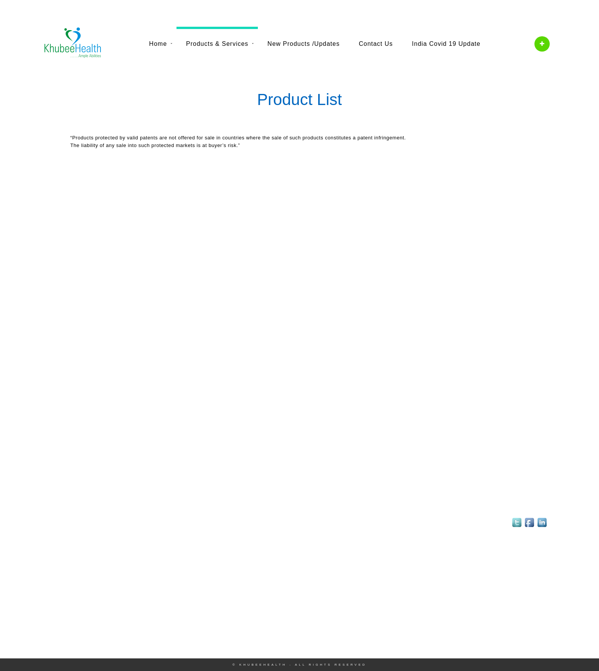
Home (158, 43)
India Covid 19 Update (446, 43)
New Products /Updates (303, 43)
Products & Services (217, 43)
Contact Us (376, 43)
